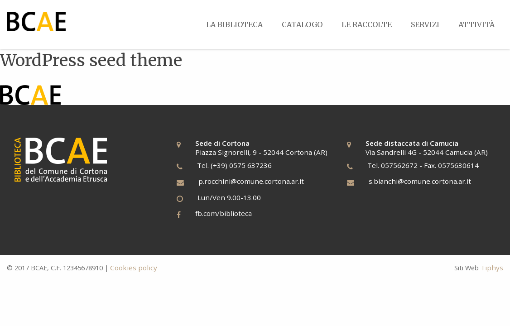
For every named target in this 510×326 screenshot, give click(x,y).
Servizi (425, 24)
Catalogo (302, 24)
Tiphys (492, 267)
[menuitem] (234, 24)
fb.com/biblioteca (223, 213)
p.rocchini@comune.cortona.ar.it (251, 181)
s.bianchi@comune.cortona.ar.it (420, 181)
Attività (476, 24)
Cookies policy (133, 267)
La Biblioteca (234, 24)
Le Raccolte (367, 24)
